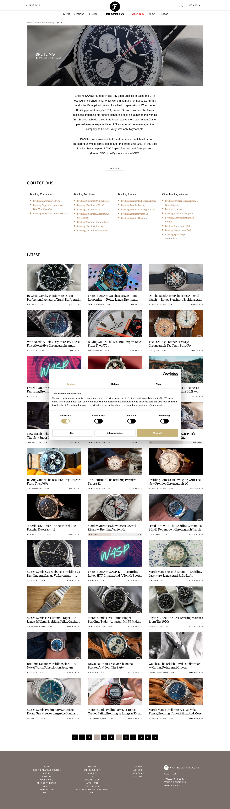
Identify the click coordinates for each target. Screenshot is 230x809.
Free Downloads (46, 783)
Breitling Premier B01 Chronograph (138, 200)
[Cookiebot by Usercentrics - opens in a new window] (165, 374)
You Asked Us (92, 779)
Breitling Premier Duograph (134, 218)
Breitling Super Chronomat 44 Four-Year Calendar (47, 207)
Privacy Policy (172, 785)
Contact (46, 792)
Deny (73, 433)
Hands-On (92, 773)
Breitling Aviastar (173, 209)
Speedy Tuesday (92, 770)
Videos (164, 14)
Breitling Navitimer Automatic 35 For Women (93, 215)
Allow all (157, 433)
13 (140, 737)
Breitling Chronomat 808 (177, 226)
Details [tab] (115, 384)
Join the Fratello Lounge (47, 770)
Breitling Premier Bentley (133, 205)
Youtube (137, 776)
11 (126, 737)
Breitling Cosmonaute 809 (178, 230)
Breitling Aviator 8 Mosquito (179, 213)
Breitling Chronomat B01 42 (46, 200)
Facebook (137, 770)
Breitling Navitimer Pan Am (90, 226)
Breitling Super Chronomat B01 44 (50, 213)
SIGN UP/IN (194, 5)
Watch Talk (92, 783)
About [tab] (159, 384)
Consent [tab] (71, 384)
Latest (66, 14)
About (152, 14)
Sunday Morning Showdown (92, 789)
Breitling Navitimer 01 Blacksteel (93, 200)
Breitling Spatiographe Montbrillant (176, 236)
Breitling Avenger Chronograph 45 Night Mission (182, 202)
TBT (92, 776)
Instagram (138, 773)
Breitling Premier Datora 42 (134, 213)
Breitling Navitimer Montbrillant (93, 221)
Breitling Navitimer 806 (88, 209)
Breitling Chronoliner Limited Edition (179, 219)
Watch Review (92, 786)
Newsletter (46, 789)
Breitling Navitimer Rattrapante (92, 230)
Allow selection (115, 433)
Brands (93, 14)
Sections (79, 14)
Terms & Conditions (175, 782)
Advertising (46, 779)
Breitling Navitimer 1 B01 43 (90, 205)
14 (148, 737)
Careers (46, 776)
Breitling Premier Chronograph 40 (138, 209)
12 (133, 737)
